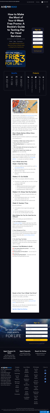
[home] (10, 41)
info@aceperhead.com (40, 353)
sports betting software (29, 235)
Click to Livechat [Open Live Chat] (40, 355)
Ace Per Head (18, 408)
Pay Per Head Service (36, 371)
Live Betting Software (26, 398)
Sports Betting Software (26, 371)
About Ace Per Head (17, 382)
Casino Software (26, 388)
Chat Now (37, 2)
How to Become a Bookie (36, 382)
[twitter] (45, 381)
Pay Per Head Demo (17, 370)
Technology (17, 373)
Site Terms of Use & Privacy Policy (29, 408)
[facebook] (45, 378)
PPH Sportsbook (26, 384)
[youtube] (45, 373)
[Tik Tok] (45, 376)
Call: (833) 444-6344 (25, 353)
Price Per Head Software (36, 388)
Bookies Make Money (36, 376)
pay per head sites (30, 115)
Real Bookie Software (36, 392)
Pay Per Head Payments (17, 377)
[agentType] (38, 43)
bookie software (18, 223)
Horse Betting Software (26, 393)
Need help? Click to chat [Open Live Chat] (37, 50)
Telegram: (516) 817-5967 (9, 357)
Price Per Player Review (36, 398)
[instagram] (45, 370)
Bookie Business (36, 402)
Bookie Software (26, 375)
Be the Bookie (17, 386)
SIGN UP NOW (37, 47)
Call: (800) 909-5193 (30, 2)
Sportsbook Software (26, 379)
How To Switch (17, 390)
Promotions (17, 394)
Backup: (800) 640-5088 (37, 51)
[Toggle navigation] (47, 6)
